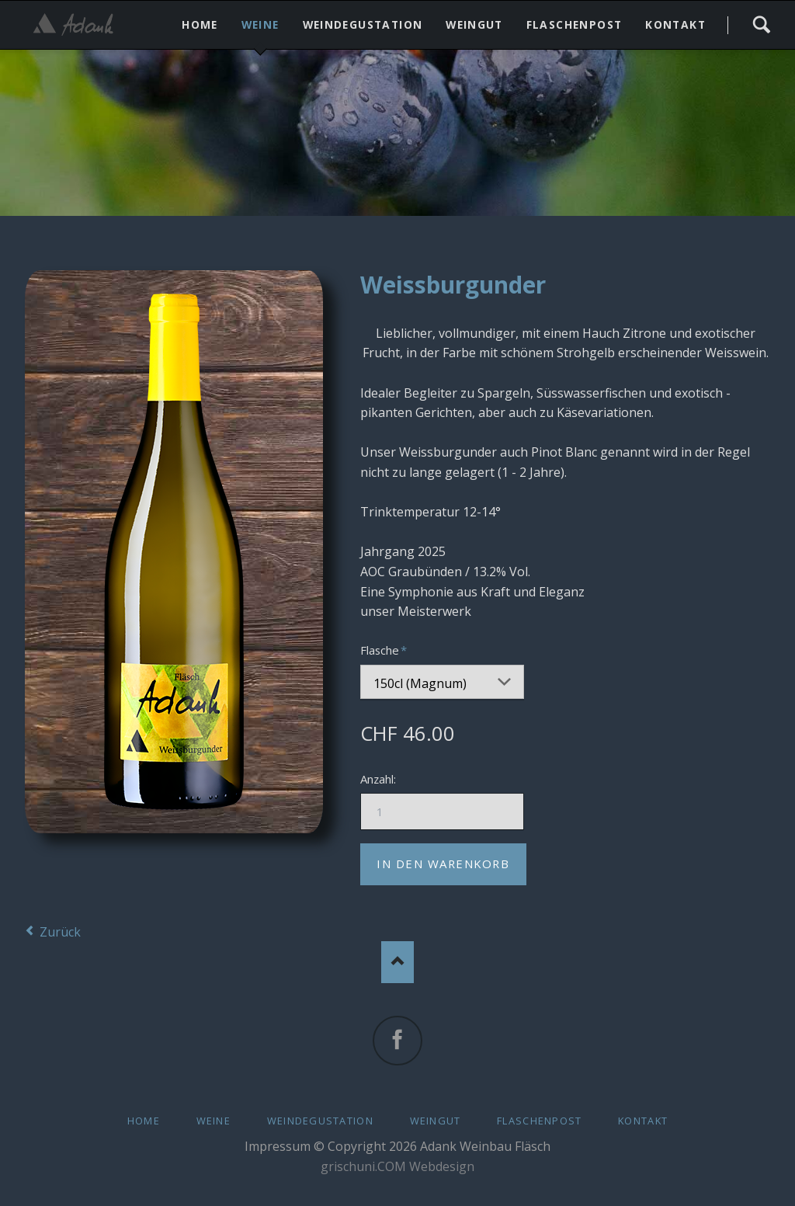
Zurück (60, 928)
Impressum (278, 1142)
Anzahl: (378, 775)
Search (761, 25)
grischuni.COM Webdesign (397, 1162)
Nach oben (398, 957)
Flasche (386, 649)
